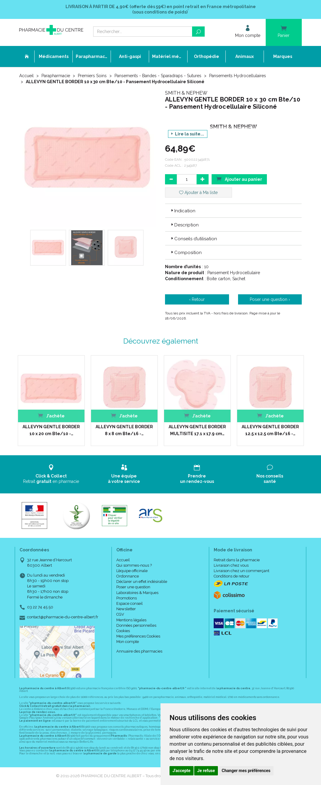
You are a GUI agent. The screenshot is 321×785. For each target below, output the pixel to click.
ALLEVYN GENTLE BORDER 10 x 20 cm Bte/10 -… (51, 430)
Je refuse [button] (206, 770)
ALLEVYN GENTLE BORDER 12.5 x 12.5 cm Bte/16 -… (270, 430)
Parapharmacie (55, 75)
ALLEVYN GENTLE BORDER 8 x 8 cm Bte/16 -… (124, 430)
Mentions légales (131, 620)
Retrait (51, 474)
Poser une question (133, 587)
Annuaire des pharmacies (139, 651)
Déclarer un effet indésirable (141, 581)
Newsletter (126, 609)
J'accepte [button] (182, 770)
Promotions (126, 598)
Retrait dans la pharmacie (237, 560)
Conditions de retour (231, 576)
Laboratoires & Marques (137, 592)
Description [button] (184, 225)
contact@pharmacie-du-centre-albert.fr (62, 617)
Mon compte (127, 641)
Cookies (123, 631)
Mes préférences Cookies (138, 636)
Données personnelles (136, 625)
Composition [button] (186, 252)
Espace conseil (129, 603)
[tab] (233, 210)
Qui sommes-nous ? (134, 565)
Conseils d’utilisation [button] (193, 238)
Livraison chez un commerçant (241, 570)
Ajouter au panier (239, 179)
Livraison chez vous (231, 565)
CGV (120, 614)
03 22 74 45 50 (40, 607)
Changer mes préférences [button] (246, 770)
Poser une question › (270, 299)
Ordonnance (127, 576)
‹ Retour (197, 299)
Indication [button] (182, 211)
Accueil (26, 75)
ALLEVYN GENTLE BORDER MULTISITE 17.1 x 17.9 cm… (197, 430)
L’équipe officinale (132, 570)
